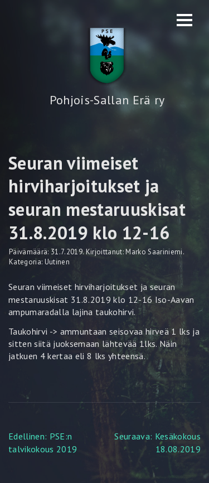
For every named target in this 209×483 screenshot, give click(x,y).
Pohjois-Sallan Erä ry (107, 100)
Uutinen (57, 262)
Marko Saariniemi (153, 252)
